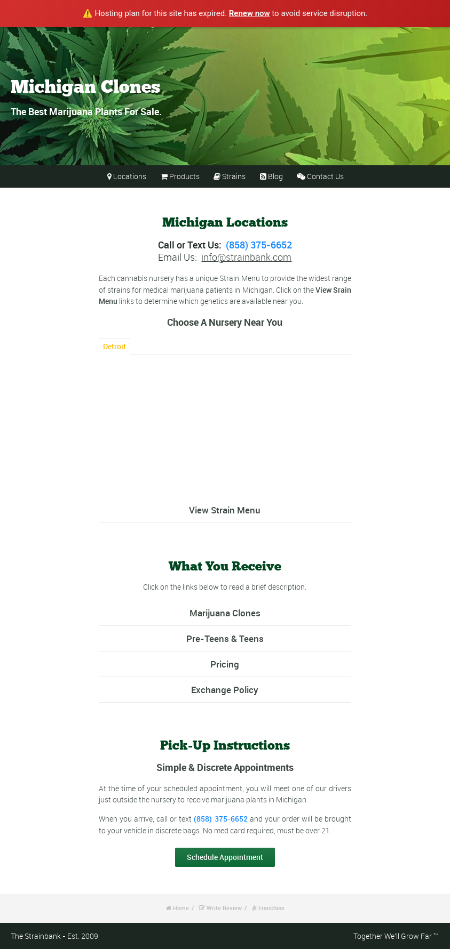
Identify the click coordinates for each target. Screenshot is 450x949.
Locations (129, 176)
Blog (275, 176)
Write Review (224, 908)
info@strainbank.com (246, 257)
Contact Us (325, 176)
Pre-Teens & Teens (225, 638)
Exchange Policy (224, 689)
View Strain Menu (224, 510)
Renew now (249, 13)
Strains (234, 176)
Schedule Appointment (225, 857)
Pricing (224, 664)
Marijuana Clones (225, 613)
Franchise (271, 908)
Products (184, 176)
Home (181, 908)
